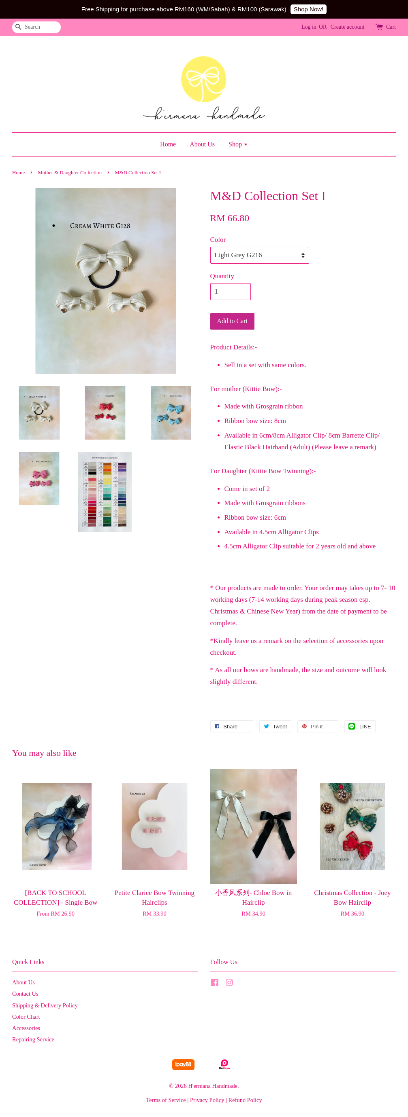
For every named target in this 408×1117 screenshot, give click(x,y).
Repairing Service (33, 1039)
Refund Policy (245, 1100)
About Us (202, 144)
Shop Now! (308, 9)
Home (168, 144)
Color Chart (26, 1016)
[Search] (36, 27)
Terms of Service (166, 1100)
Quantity (222, 276)
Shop (238, 144)
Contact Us (25, 993)
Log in (308, 27)
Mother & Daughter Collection (70, 173)
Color (218, 239)
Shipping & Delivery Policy (45, 1005)
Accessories (26, 1028)
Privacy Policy (207, 1100)
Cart (391, 27)
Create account (348, 27)
